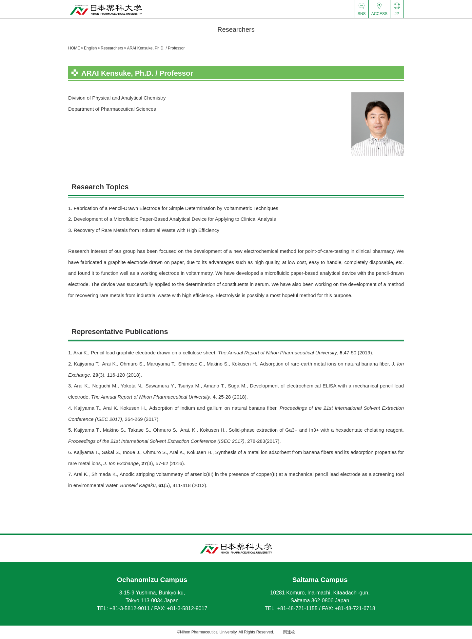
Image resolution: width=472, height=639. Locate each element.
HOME (74, 48)
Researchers (112, 48)
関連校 (289, 632)
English (90, 48)
